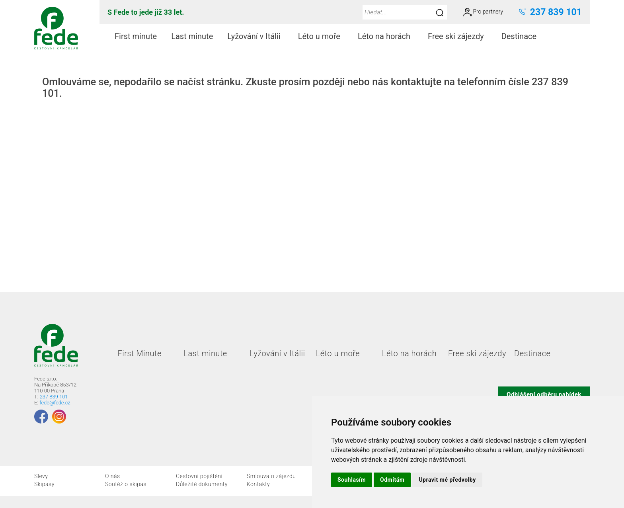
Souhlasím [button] (351, 480)
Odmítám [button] (392, 480)
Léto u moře (322, 36)
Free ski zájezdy (459, 36)
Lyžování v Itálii (257, 36)
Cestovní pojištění (199, 476)
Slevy (41, 476)
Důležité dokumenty (202, 484)
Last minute (192, 36)
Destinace (522, 36)
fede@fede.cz (54, 403)
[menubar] (327, 36)
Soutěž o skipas (125, 484)
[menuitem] (135, 36)
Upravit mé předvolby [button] (447, 480)
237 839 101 (54, 397)
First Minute (139, 353)
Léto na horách (387, 36)
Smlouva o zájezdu (271, 476)
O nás (112, 476)
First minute (136, 36)
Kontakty (258, 484)
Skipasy (44, 484)
